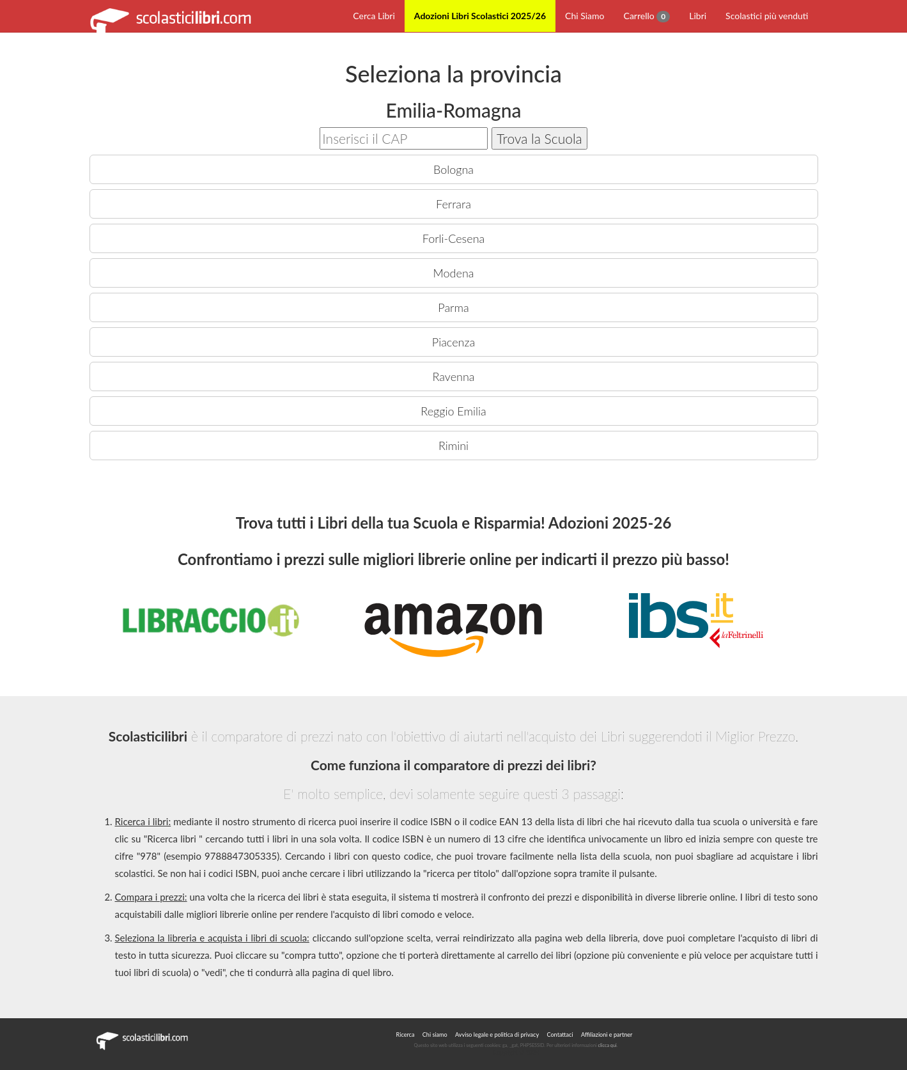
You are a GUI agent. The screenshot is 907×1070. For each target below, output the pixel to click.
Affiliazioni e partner (606, 1034)
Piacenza (453, 342)
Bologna (453, 169)
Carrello (647, 16)
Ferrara (453, 204)
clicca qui (607, 1045)
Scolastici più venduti (766, 15)
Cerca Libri (374, 15)
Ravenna (453, 376)
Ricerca (405, 1034)
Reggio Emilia (453, 411)
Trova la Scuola (539, 138)
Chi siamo (434, 1034)
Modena (453, 273)
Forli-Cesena (453, 238)
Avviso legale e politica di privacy (497, 1034)
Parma (453, 307)
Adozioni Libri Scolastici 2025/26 (480, 15)
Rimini (453, 445)
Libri (697, 15)
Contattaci (560, 1034)
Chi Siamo (584, 15)
